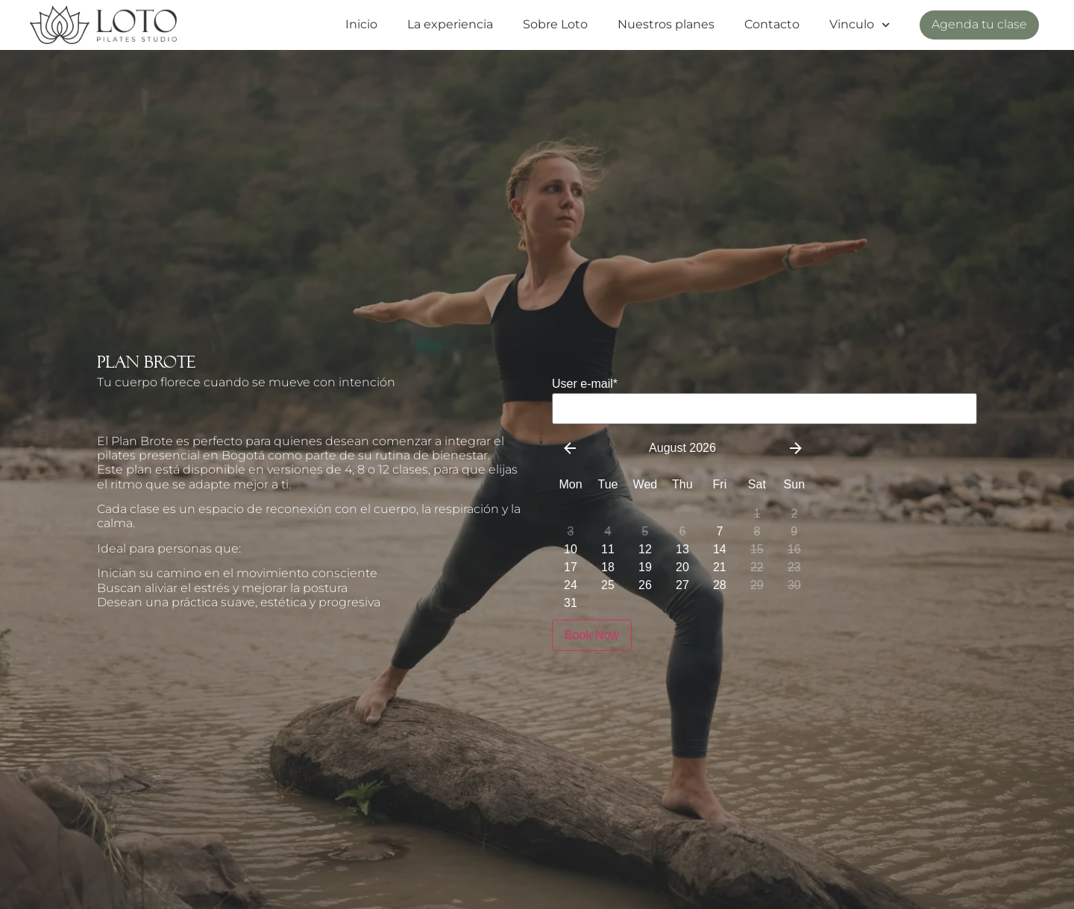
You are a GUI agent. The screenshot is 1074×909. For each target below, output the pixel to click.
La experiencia (450, 24)
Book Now (592, 635)
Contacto (772, 24)
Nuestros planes (666, 24)
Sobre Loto (555, 24)
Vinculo (859, 25)
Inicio (361, 24)
